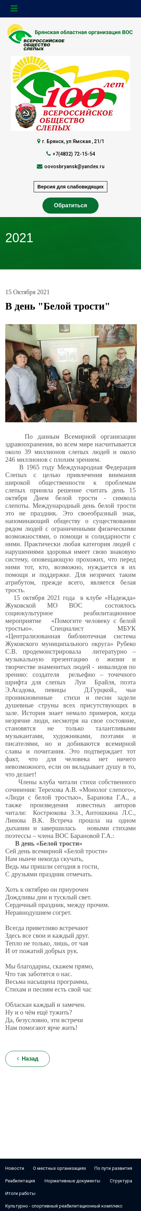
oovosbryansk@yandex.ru (74, 166)
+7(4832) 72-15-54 (74, 154)
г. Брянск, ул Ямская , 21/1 (73, 141)
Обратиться (70, 205)
